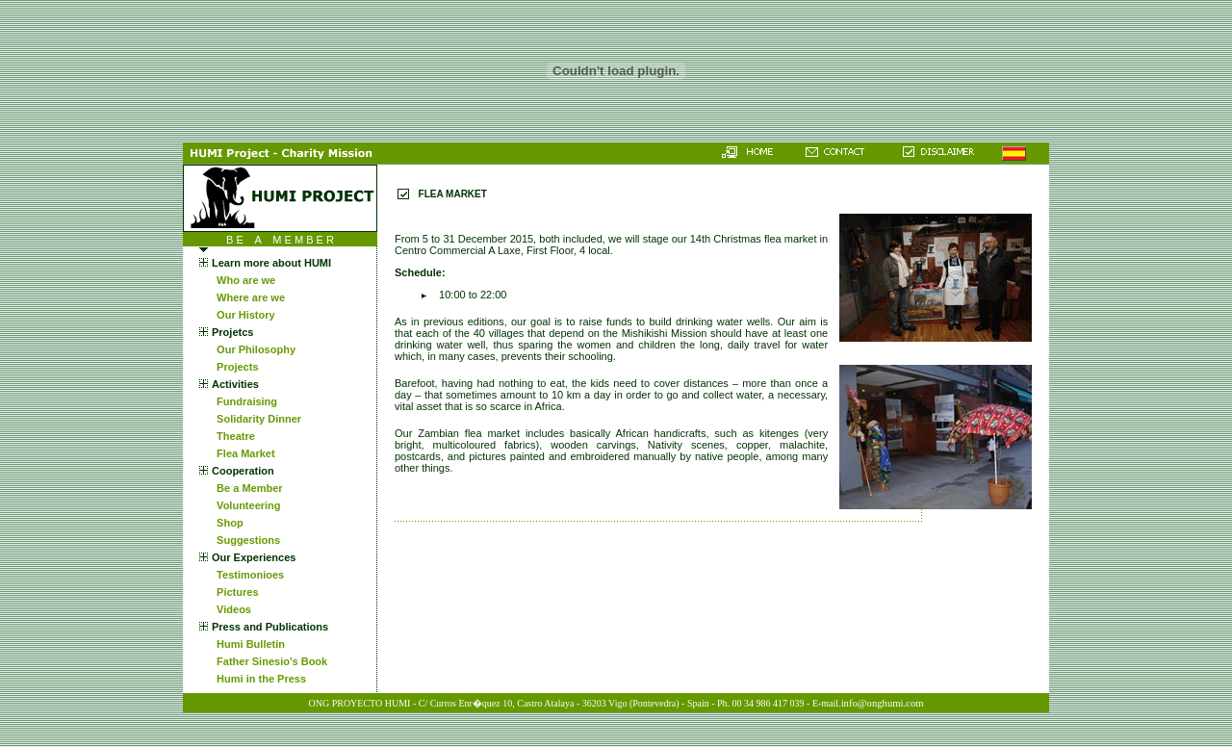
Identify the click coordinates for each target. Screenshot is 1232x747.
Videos (231, 609)
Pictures (235, 592)
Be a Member (247, 488)
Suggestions (245, 540)
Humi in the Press (258, 678)
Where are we (248, 297)
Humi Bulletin (248, 644)
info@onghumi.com (882, 703)
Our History (243, 315)
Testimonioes (247, 574)
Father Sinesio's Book (269, 661)
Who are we (243, 280)
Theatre (233, 436)
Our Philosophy (253, 349)
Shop (227, 522)
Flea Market (243, 453)
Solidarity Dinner (256, 419)
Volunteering (246, 505)
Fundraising (244, 401)
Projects (235, 367)
